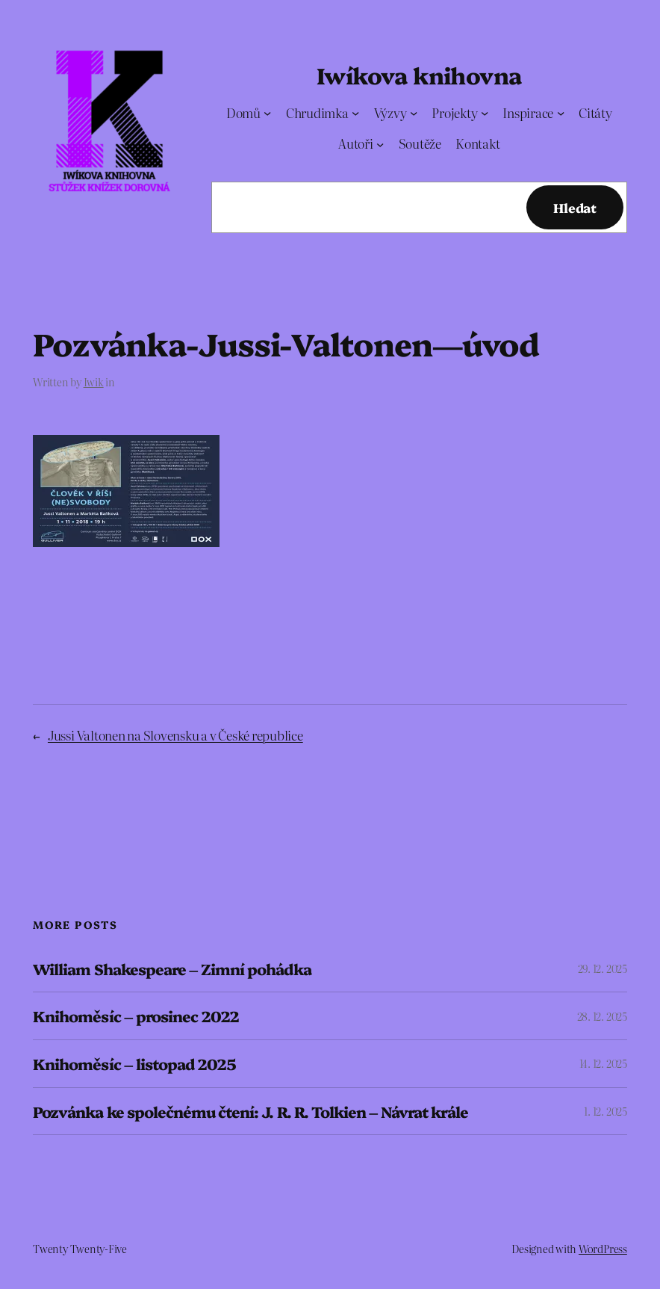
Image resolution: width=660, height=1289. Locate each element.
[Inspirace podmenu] (560, 113)
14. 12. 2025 (603, 1063)
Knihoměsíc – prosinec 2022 (136, 1015)
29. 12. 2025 (602, 968)
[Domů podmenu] (267, 113)
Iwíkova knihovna (419, 74)
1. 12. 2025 (605, 1111)
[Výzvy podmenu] (413, 113)
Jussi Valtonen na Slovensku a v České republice (175, 735)
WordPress (603, 1248)
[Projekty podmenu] (484, 113)
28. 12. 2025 (602, 1016)
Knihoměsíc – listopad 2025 (134, 1063)
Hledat (575, 207)
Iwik (94, 381)
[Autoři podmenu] (380, 143)
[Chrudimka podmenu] (355, 113)
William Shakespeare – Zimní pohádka (172, 968)
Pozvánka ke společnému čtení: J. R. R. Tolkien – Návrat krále (250, 1111)
